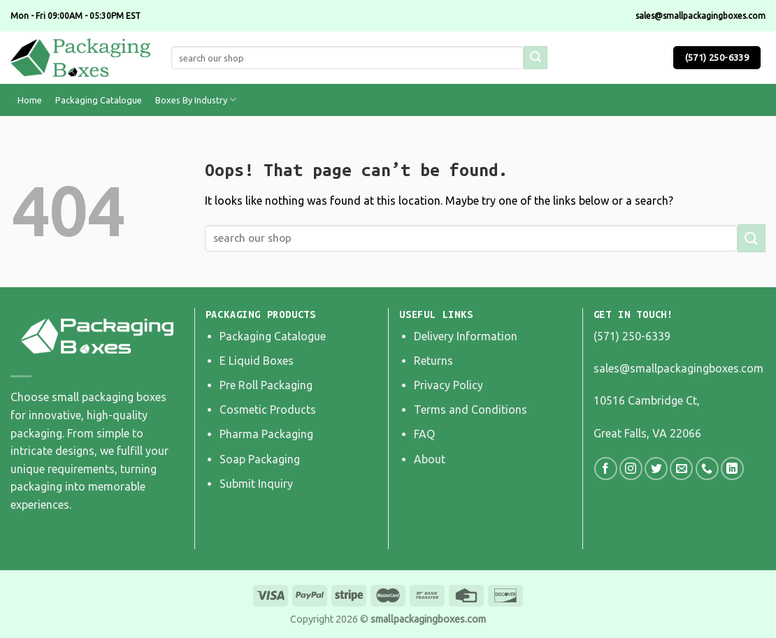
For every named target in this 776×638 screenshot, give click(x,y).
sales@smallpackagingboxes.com (678, 368)
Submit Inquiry (256, 483)
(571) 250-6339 (632, 336)
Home (29, 100)
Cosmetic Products (268, 409)
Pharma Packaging (266, 434)
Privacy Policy (448, 385)
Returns (433, 360)
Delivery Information (465, 336)
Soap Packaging (260, 459)
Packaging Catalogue (98, 100)
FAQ (424, 434)
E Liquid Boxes (257, 360)
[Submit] (752, 238)
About (429, 459)
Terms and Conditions (470, 409)
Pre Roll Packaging (266, 385)
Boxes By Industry (195, 99)
